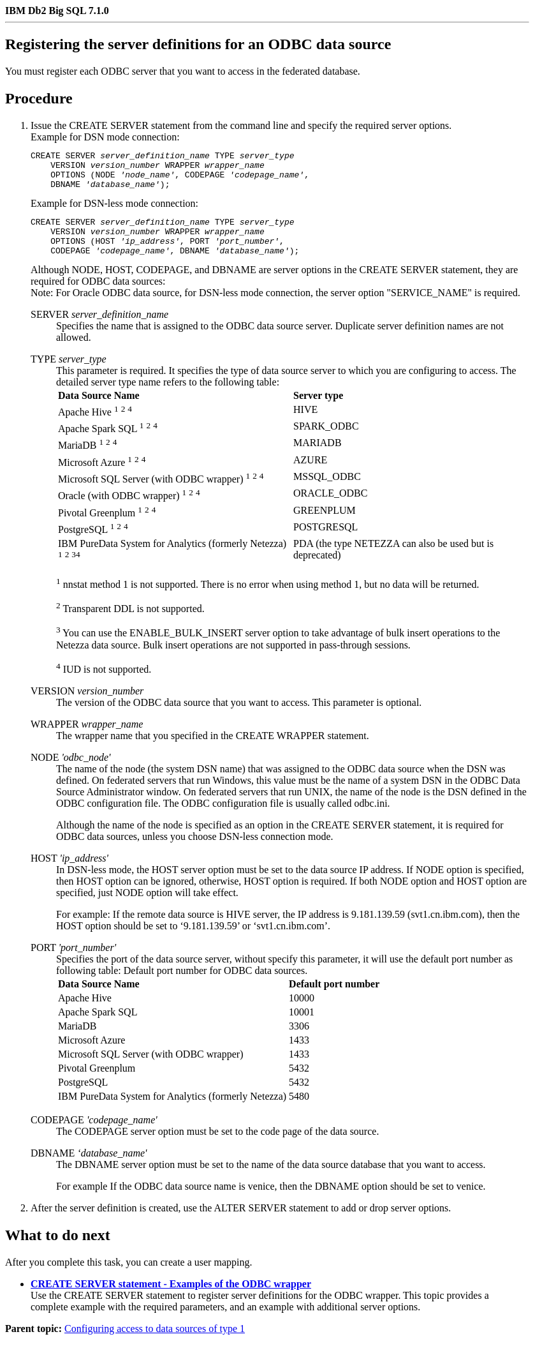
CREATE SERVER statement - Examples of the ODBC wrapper (171, 1299)
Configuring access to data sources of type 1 (154, 1343)
